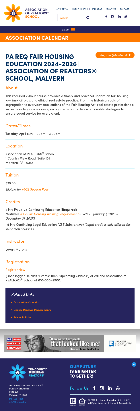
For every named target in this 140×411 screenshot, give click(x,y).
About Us (111, 9)
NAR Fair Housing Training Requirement (49, 214)
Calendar (97, 9)
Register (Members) (115, 55)
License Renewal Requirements (32, 310)
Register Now (15, 269)
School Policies (22, 317)
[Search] (74, 17)
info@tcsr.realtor (17, 401)
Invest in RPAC (80, 9)
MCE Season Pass (35, 189)
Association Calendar (27, 302)
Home (113, 402)
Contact (124, 9)
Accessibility (125, 402)
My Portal (62, 9)
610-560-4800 (16, 398)
